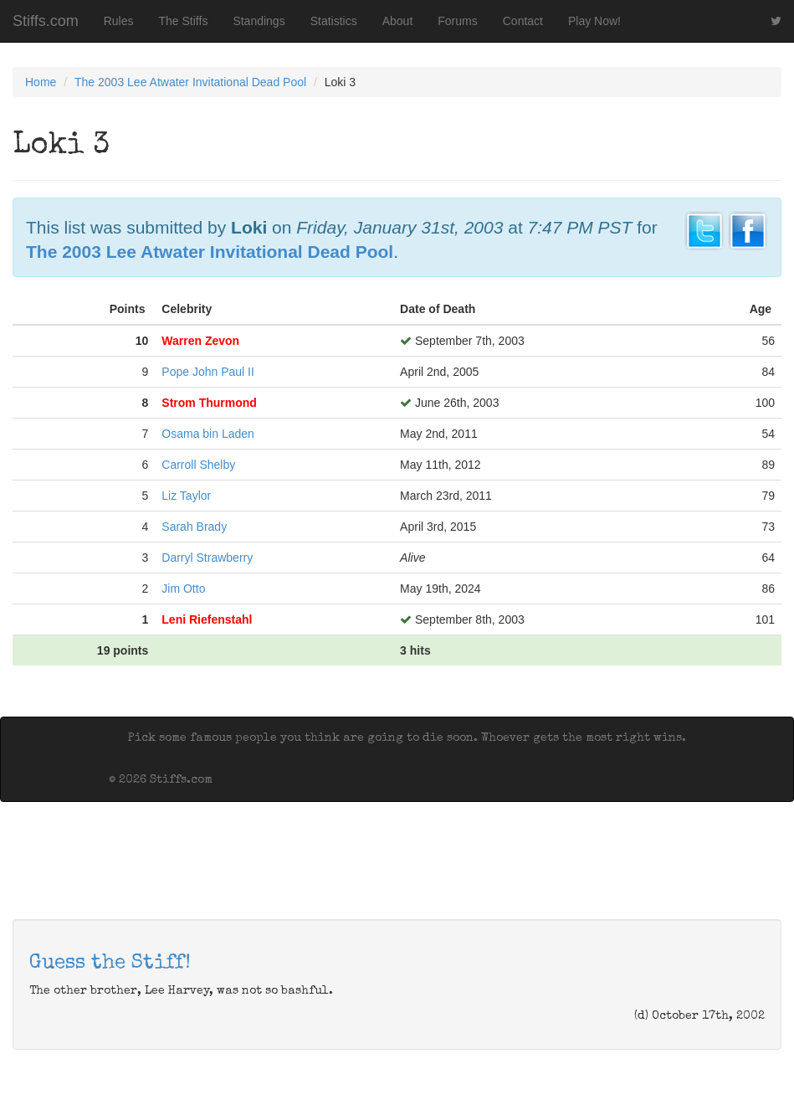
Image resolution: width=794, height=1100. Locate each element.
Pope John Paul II (207, 371)
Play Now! (594, 21)
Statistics (333, 21)
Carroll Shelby (198, 464)
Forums (457, 21)
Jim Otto (183, 588)
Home (40, 82)
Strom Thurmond (209, 402)
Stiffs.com (46, 21)
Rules (119, 21)
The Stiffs (183, 21)
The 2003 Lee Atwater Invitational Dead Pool (190, 82)
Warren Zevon (200, 340)
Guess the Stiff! (110, 964)
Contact (523, 21)
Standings (258, 21)
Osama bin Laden (207, 433)
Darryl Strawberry (207, 557)
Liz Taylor (186, 495)
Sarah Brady (194, 526)
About (397, 21)
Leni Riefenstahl (206, 619)
